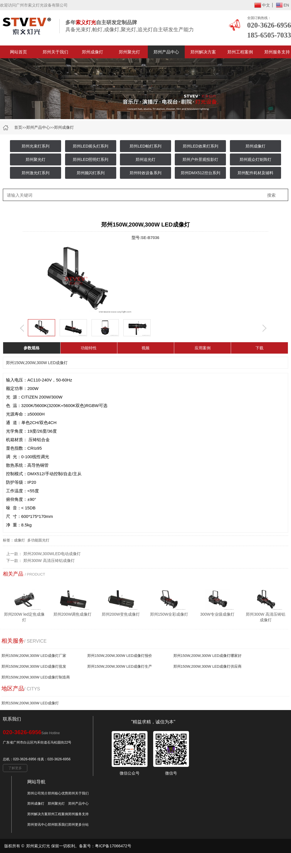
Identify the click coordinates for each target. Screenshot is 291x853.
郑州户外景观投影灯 (200, 159)
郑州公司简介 (37, 793)
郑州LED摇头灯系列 (90, 146)
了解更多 (15, 768)
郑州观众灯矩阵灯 (255, 159)
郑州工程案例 (240, 51)
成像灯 (19, 540)
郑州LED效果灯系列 (200, 146)
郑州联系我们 (58, 825)
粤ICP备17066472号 (113, 846)
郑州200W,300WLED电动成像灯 (52, 553)
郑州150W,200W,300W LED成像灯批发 (33, 666)
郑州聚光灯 (129, 51)
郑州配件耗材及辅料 (255, 173)
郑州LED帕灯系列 (145, 146)
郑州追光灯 (145, 159)
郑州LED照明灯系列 (90, 159)
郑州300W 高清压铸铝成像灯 (48, 560)
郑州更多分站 (78, 825)
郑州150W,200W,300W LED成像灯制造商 (35, 677)
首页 (18, 127)
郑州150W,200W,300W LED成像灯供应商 (207, 666)
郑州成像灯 (92, 51)
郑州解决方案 (203, 51)
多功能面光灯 (38, 540)
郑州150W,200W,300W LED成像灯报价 (119, 655)
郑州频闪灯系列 (91, 173)
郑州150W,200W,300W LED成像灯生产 (119, 666)
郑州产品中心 (166, 51)
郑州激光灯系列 (35, 173)
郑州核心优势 (58, 793)
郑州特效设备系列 (145, 173)
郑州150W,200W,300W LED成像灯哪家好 (207, 655)
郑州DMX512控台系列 (200, 173)
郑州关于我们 (55, 51)
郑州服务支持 (78, 814)
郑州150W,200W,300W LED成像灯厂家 (33, 655)
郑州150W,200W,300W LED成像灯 (30, 703)
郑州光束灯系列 (35, 146)
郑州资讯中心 (37, 825)
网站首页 (18, 51)
